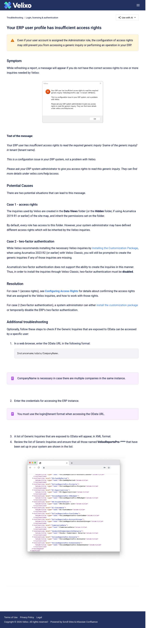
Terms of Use (11, 617)
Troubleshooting (15, 17)
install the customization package (117, 305)
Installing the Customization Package (115, 248)
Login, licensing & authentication (42, 17)
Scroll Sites (68, 622)
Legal (39, 617)
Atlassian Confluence (87, 622)
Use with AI (127, 17)
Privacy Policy (27, 617)
